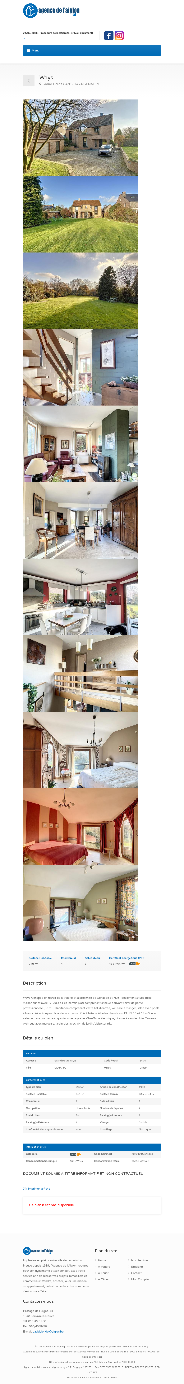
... (24, 37)
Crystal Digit (142, 1346)
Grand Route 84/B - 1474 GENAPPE (71, 84)
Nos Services (140, 1260)
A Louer (103, 1273)
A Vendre (104, 1266)
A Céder (103, 1279)
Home (102, 1260)
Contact (136, 1273)
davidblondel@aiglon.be (48, 1331)
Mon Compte (140, 1279)
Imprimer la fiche (36, 1188)
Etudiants (137, 1266)
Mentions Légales (98, 1346)
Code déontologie (92, 1357)
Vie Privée (115, 1346)
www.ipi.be (153, 1352)
